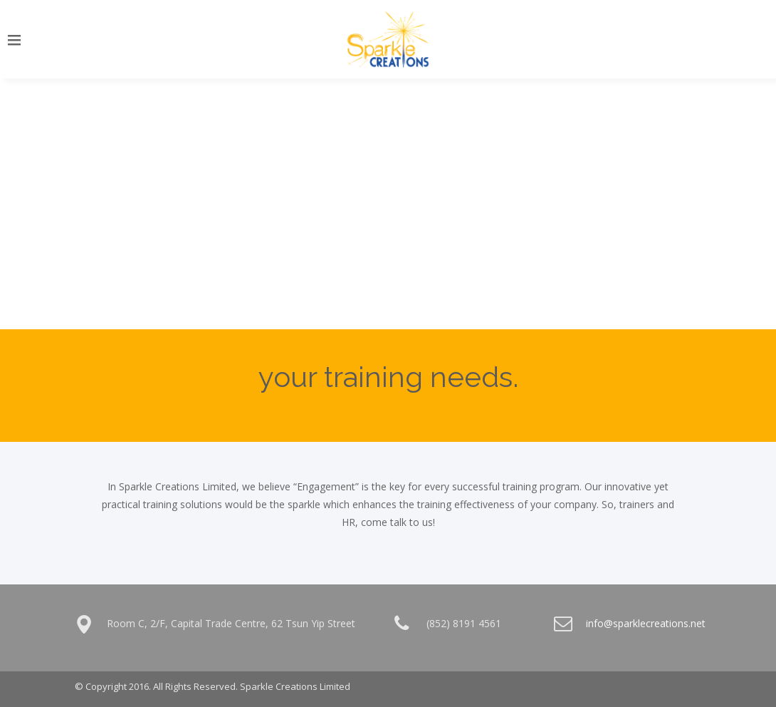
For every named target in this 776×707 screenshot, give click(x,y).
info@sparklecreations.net (646, 623)
